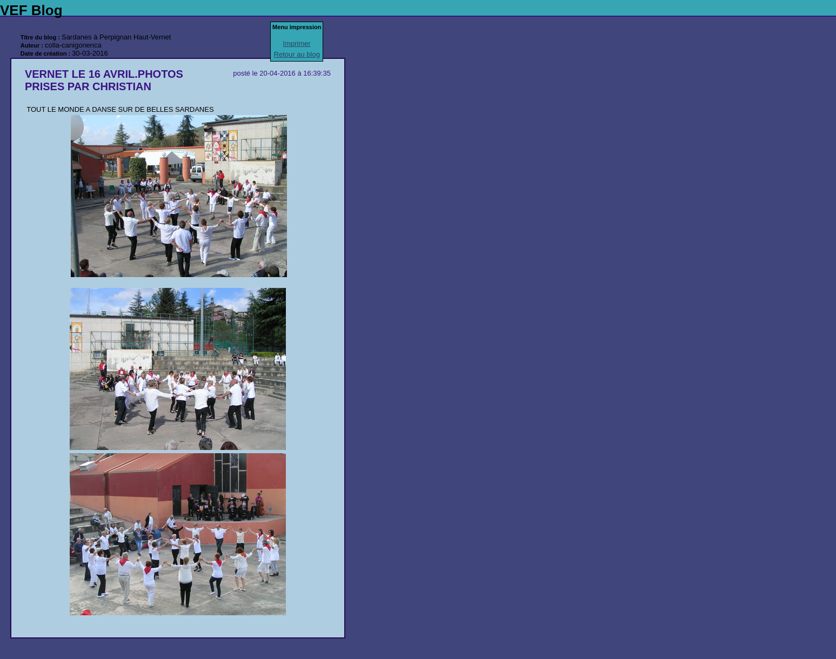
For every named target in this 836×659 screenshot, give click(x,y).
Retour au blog (297, 54)
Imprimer (297, 43)
